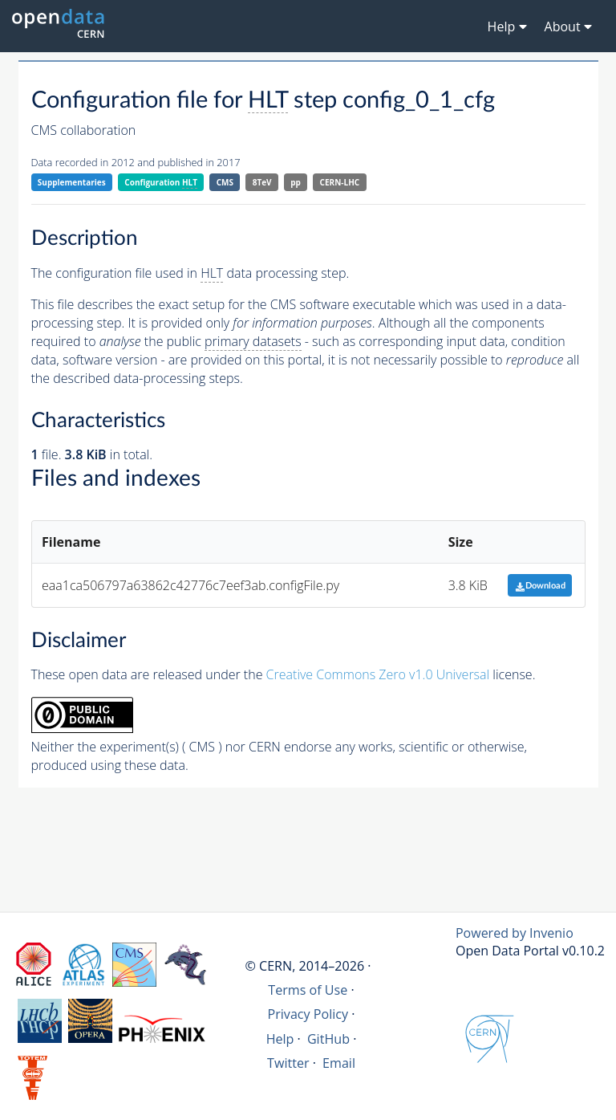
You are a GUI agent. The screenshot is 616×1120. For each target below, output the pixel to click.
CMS (225, 182)
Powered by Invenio (514, 933)
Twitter (288, 1063)
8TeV (262, 182)
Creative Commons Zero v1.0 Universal (378, 674)
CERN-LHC (340, 182)
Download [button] (540, 585)
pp (295, 182)
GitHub (328, 1039)
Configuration (160, 183)
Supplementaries (72, 182)
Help (280, 1039)
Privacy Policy (308, 1014)
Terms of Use (307, 990)
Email (338, 1063)
